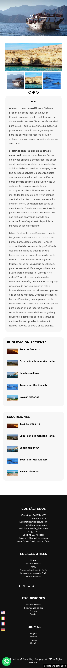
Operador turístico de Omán (33, 573)
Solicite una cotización (55, 666)
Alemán (33, 643)
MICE (33, 567)
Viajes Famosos (33, 563)
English (33, 633)
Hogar (33, 560)
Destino (33, 614)
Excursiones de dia (33, 608)
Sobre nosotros (33, 576)
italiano (33, 636)
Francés (33, 640)
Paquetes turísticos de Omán (33, 570)
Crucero (34, 611)
